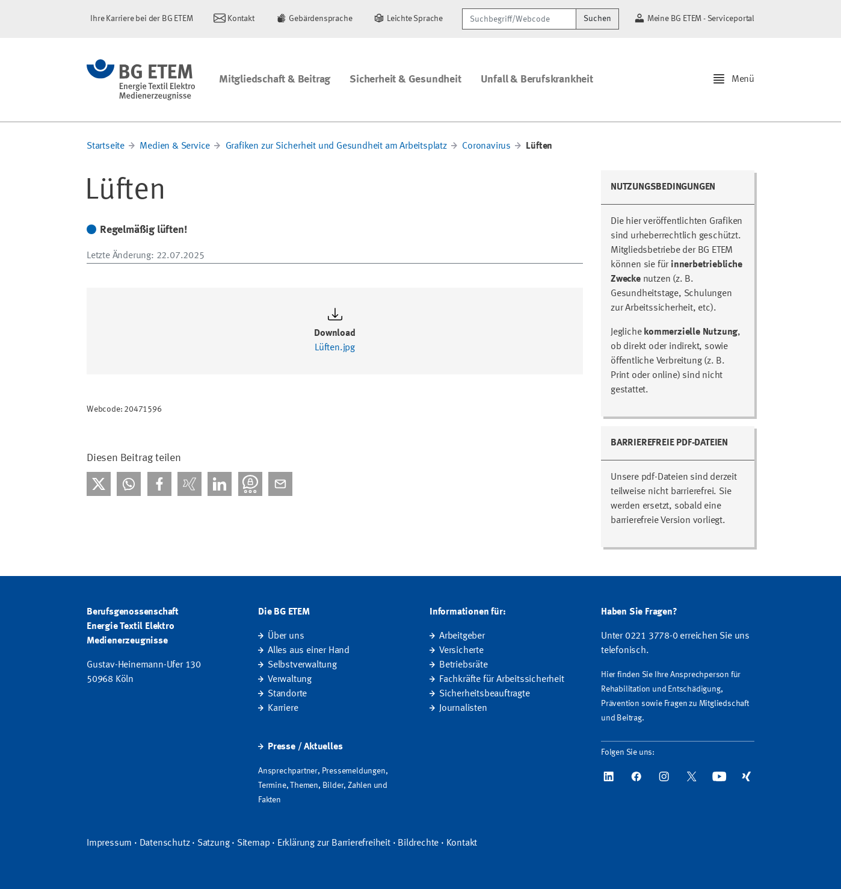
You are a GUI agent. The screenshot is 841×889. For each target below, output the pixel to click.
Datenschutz (165, 843)
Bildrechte (418, 843)
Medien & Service (175, 146)
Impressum (109, 843)
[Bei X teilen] (99, 484)
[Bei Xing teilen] (189, 484)
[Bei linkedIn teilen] (220, 484)
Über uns (286, 636)
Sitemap (253, 843)
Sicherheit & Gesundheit (405, 79)
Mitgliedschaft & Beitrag (274, 79)
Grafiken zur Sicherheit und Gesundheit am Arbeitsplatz (336, 146)
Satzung (213, 843)
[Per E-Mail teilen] (280, 484)
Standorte (287, 694)
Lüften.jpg (335, 348)
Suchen (597, 18)
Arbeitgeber (462, 636)
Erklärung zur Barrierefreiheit (333, 843)
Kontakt (462, 843)
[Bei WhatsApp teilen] (129, 484)
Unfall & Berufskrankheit (537, 79)
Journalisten (463, 708)
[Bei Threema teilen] (250, 484)
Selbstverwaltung (302, 665)
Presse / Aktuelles (305, 747)
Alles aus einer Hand (309, 650)
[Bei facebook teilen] (159, 484)
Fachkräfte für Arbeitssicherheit (501, 679)
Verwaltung (290, 679)
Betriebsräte (463, 665)
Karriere (283, 708)
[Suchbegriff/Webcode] (519, 18)
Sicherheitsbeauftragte (484, 694)
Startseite (106, 146)
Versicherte (461, 650)
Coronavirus (486, 146)
